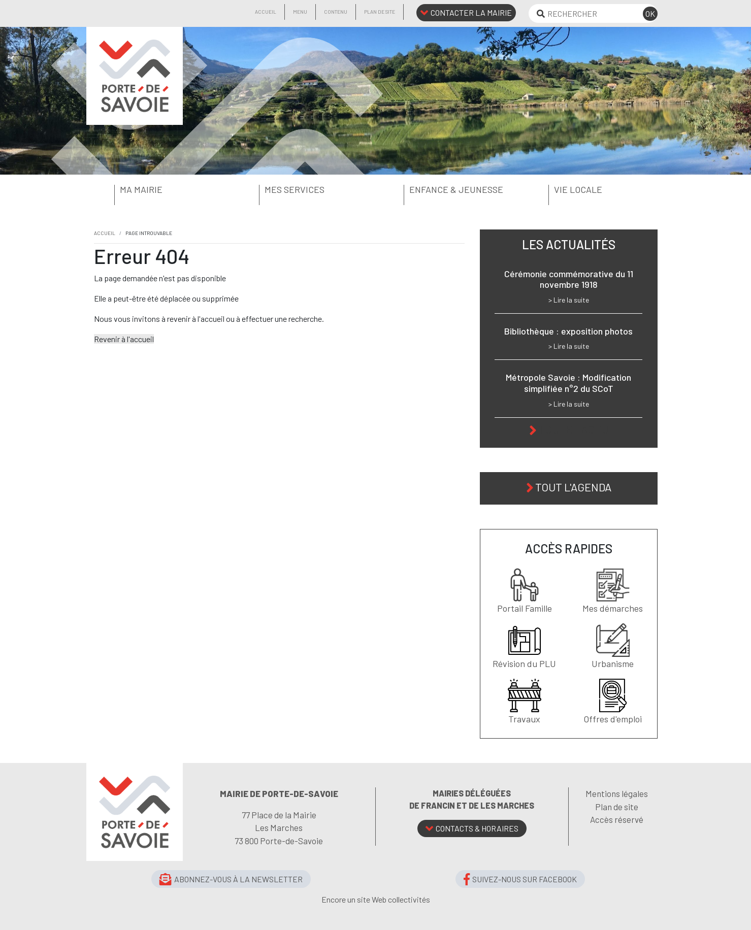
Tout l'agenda (573, 486)
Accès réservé (616, 819)
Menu (300, 12)
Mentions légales (616, 793)
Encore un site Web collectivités (375, 899)
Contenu (335, 12)
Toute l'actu (573, 429)
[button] (158, 190)
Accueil (265, 12)
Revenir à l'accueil (124, 339)
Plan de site (379, 12)
